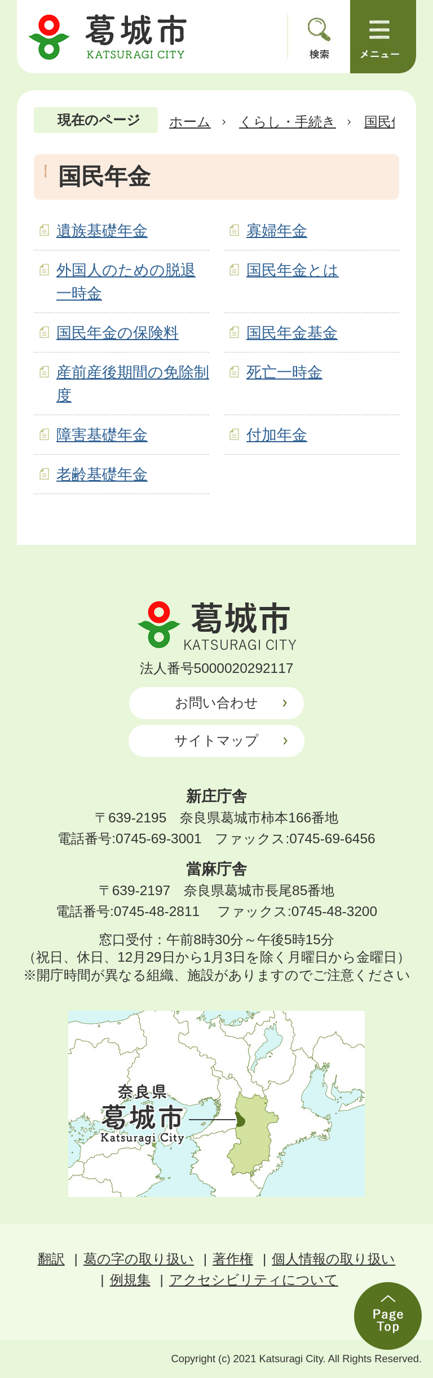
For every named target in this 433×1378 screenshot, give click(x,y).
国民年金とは (292, 270)
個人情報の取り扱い (333, 1258)
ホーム (190, 121)
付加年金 (276, 434)
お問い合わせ (216, 702)
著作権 (233, 1258)
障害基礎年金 (102, 434)
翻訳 (51, 1258)
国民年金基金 (292, 332)
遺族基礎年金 (102, 230)
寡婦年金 (276, 230)
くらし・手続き (287, 121)
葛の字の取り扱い (138, 1258)
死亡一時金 (284, 372)
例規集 (130, 1279)
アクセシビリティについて (253, 1279)
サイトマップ (216, 740)
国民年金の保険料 (117, 332)
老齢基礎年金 (102, 474)
